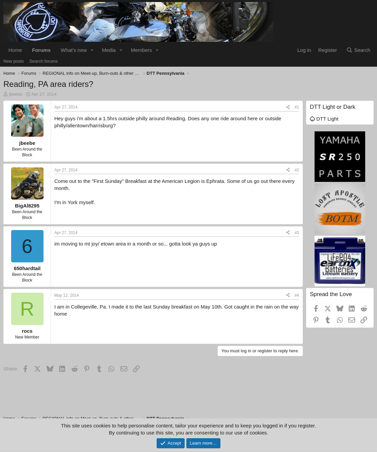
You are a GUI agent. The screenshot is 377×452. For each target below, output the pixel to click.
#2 (297, 170)
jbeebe (15, 94)
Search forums (43, 61)
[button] (92, 50)
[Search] (358, 50)
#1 (297, 107)
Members (141, 50)
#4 (297, 295)
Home (15, 50)
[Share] (288, 107)
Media (109, 50)
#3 (297, 232)
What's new (74, 50)
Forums (41, 50)
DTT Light (324, 119)
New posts (13, 61)
